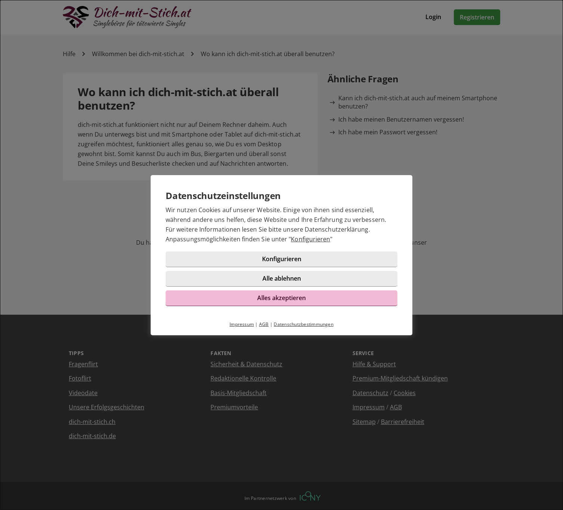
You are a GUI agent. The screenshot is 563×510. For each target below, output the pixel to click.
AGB (264, 324)
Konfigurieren (310, 239)
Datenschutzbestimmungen (303, 324)
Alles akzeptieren (281, 298)
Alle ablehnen (281, 278)
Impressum (242, 324)
